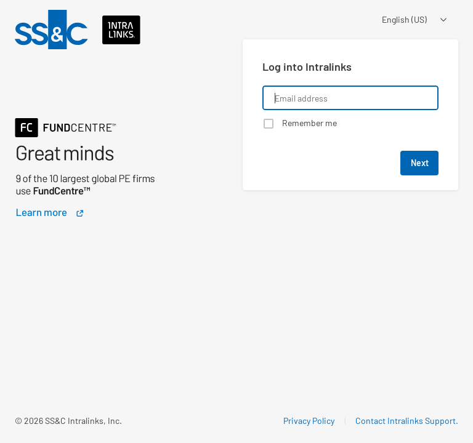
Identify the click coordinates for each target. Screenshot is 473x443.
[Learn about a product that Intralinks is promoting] (103, 143)
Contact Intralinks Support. (406, 420)
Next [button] (420, 163)
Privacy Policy (308, 420)
